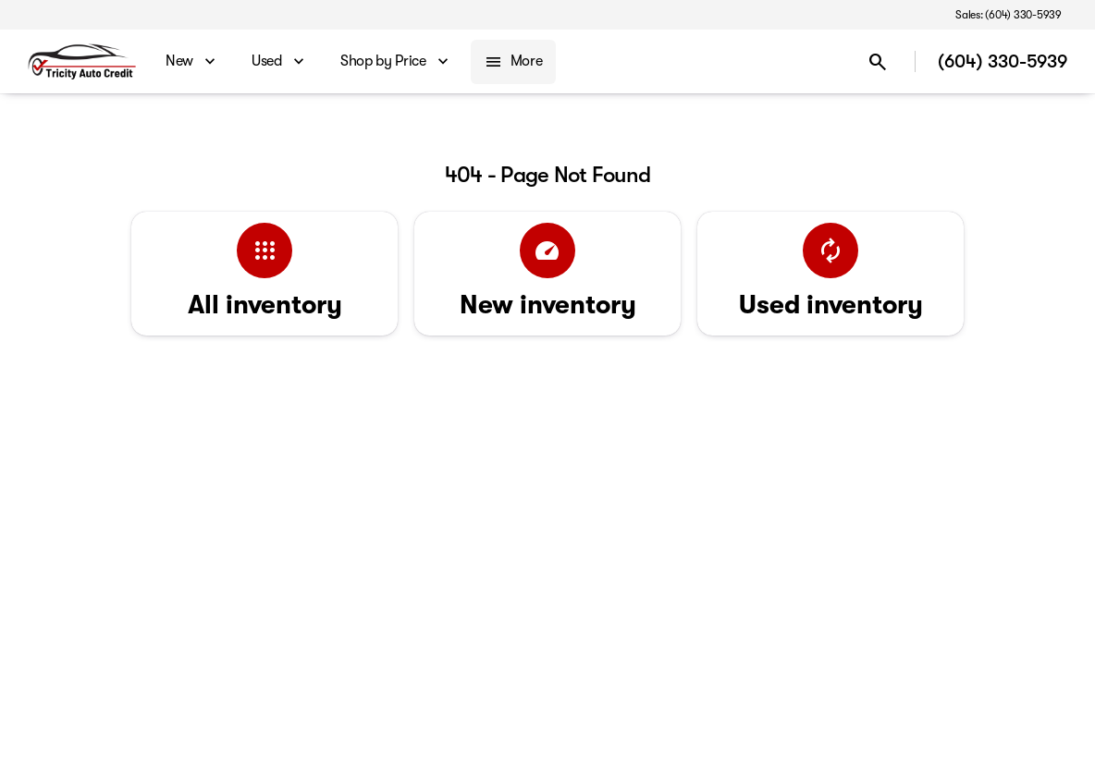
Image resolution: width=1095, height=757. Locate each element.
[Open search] (877, 62)
